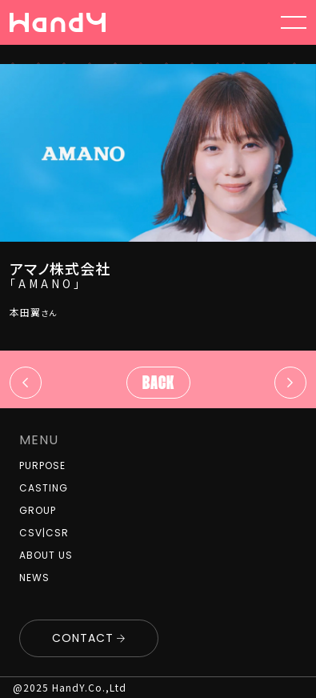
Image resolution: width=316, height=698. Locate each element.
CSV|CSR (44, 533)
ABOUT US (46, 555)
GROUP (37, 510)
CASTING (43, 488)
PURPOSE (42, 465)
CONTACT (83, 638)
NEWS (34, 577)
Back (158, 384)
